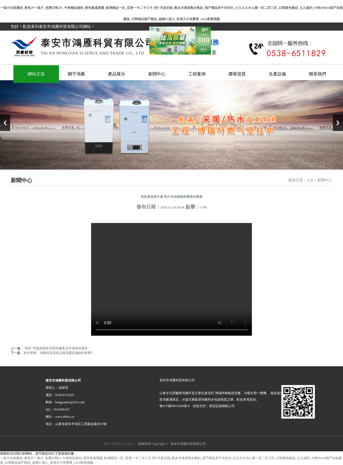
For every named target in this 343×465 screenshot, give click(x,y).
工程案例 (197, 74)
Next (338, 123)
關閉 (203, 28)
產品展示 (116, 74)
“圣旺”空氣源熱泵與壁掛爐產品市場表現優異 (56, 348)
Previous (5, 123)
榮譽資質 (237, 74)
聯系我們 (317, 74)
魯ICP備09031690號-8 (119, 444)
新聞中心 (156, 74)
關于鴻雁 (76, 74)
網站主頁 (36, 74)
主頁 (310, 180)
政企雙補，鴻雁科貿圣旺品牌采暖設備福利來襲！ (59, 353)
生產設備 (277, 74)
